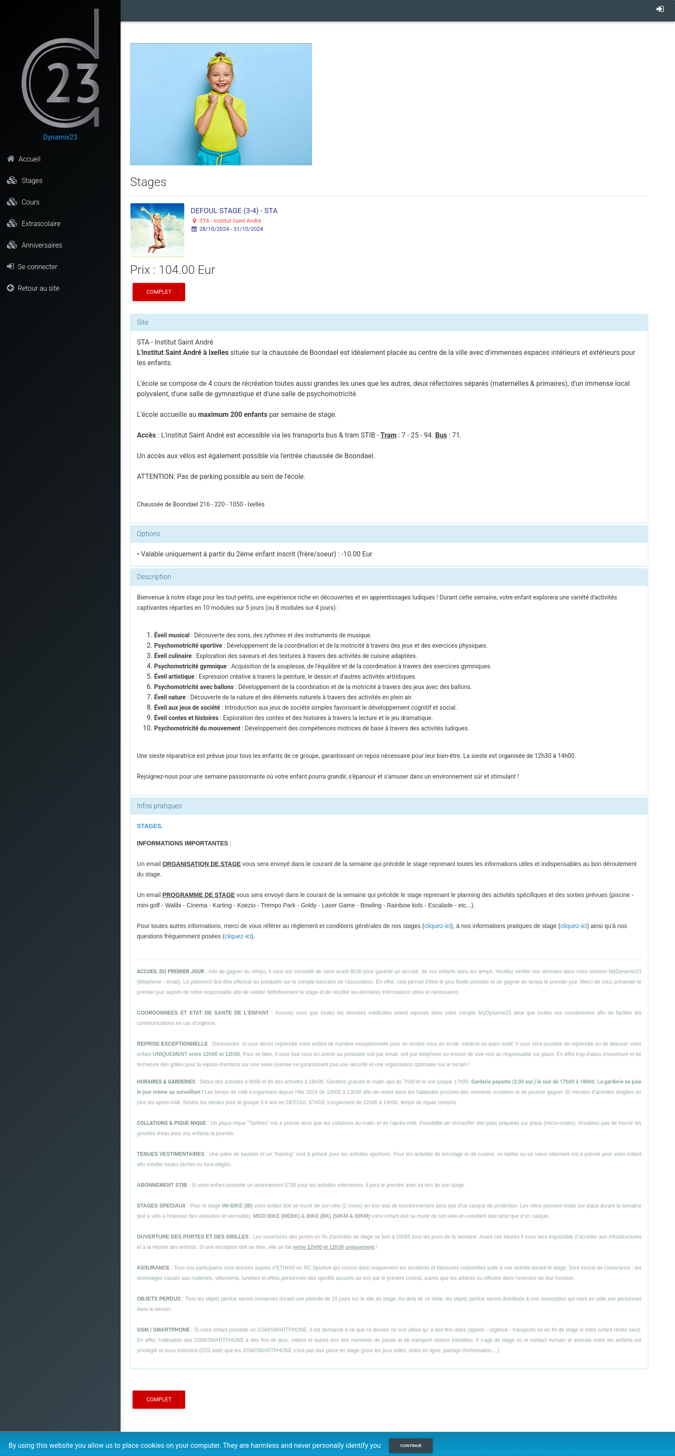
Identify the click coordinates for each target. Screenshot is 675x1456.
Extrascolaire (33, 223)
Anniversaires (34, 245)
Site (143, 322)
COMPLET (158, 292)
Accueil (23, 159)
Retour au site (33, 288)
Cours (23, 202)
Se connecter (32, 266)
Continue (411, 1445)
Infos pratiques (159, 806)
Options (148, 534)
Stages (24, 180)
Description (154, 577)
